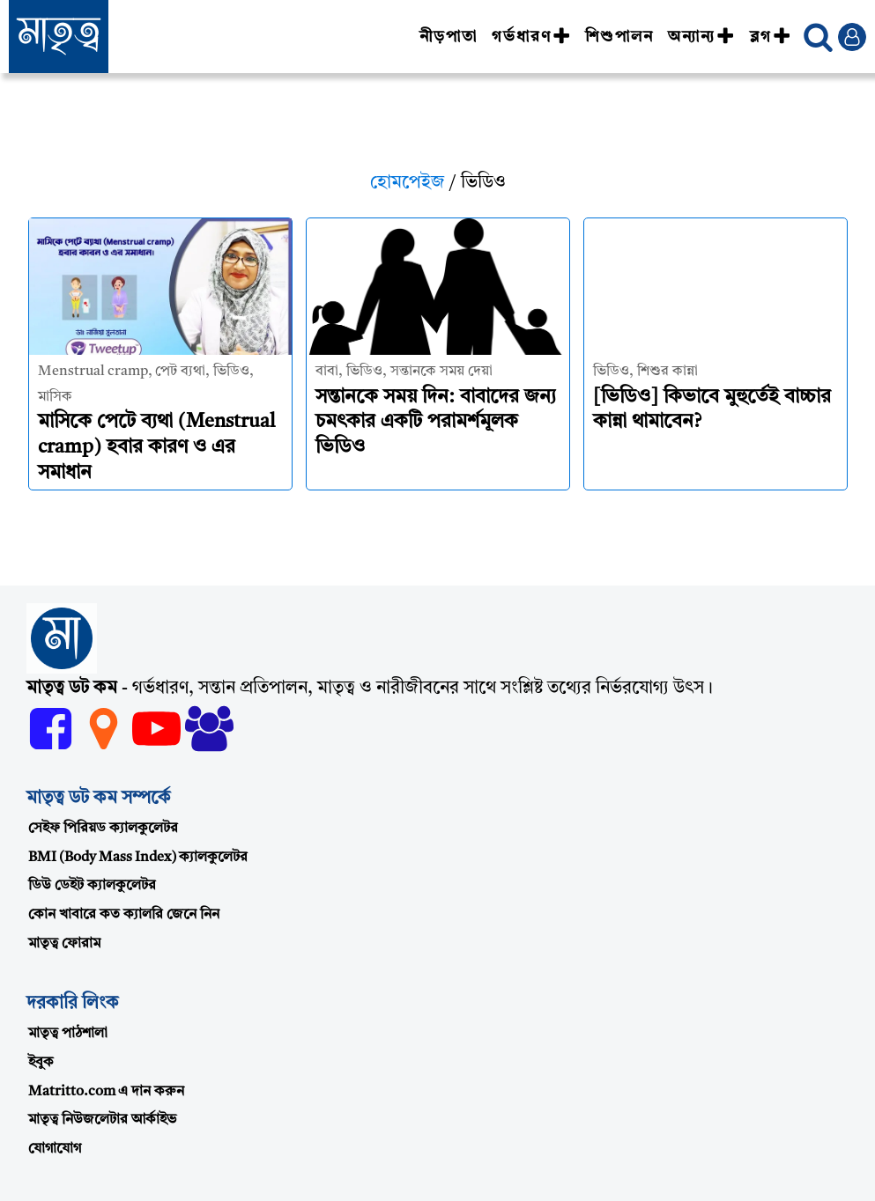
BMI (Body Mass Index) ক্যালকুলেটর (138, 858)
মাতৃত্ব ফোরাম (64, 944)
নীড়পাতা (448, 37)
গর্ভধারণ (531, 37)
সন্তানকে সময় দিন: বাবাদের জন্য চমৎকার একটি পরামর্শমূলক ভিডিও (435, 422)
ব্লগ (770, 37)
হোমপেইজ (407, 183)
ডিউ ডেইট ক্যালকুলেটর (92, 886)
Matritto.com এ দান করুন (106, 1092)
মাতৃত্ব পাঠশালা (68, 1034)
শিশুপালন (619, 37)
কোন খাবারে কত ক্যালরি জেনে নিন (123, 915)
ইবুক (41, 1063)
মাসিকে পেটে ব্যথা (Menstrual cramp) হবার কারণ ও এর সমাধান (156, 447)
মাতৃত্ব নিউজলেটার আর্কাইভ (102, 1120)
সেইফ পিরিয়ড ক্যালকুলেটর (103, 829)
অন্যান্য (701, 37)
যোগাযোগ (54, 1149)
